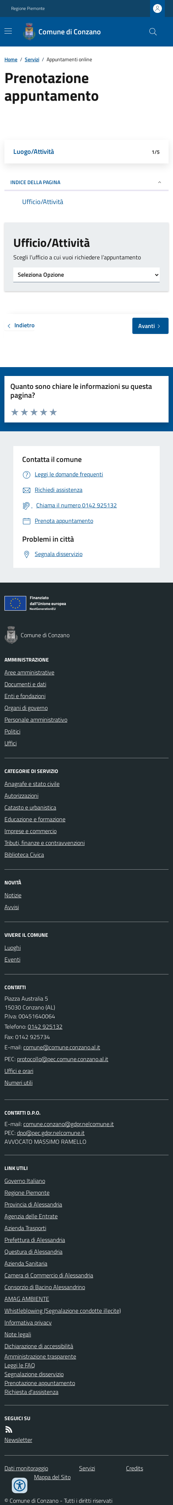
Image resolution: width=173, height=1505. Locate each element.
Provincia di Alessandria (33, 1204)
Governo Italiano (24, 1180)
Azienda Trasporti (25, 1227)
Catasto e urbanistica (30, 807)
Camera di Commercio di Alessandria (48, 1275)
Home (10, 59)
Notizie (12, 895)
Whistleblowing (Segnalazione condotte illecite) (62, 1310)
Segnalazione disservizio (34, 1374)
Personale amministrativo (35, 719)
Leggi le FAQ (19, 1365)
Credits (134, 1468)
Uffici (10, 743)
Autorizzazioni (21, 795)
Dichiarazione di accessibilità (38, 1346)
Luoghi (12, 947)
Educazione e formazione (34, 819)
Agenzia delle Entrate (31, 1216)
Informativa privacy (28, 1322)
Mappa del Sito (52, 1477)
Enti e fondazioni (24, 695)
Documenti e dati (25, 684)
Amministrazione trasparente (40, 1356)
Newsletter (18, 1439)
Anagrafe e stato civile (32, 783)
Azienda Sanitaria (25, 1263)
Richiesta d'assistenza (31, 1391)
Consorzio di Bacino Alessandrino (44, 1287)
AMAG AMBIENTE (26, 1298)
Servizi (32, 59)
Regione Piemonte (28, 8)
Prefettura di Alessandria (34, 1239)
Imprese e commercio (30, 830)
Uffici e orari (18, 1070)
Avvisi (11, 906)
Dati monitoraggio (26, 1468)
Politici (12, 731)
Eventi (12, 959)
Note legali (17, 1334)
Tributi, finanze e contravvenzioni (44, 842)
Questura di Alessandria (33, 1251)
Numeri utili (18, 1082)
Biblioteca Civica (24, 854)
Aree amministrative (29, 672)
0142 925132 (45, 1026)
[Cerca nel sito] (150, 32)
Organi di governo (26, 707)
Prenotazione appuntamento (39, 1382)
